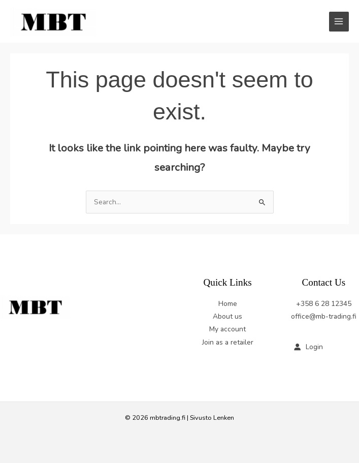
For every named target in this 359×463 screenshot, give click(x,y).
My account (227, 329)
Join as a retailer (227, 342)
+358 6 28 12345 (323, 303)
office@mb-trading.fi (323, 316)
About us (227, 316)
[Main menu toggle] (339, 22)
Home (227, 303)
